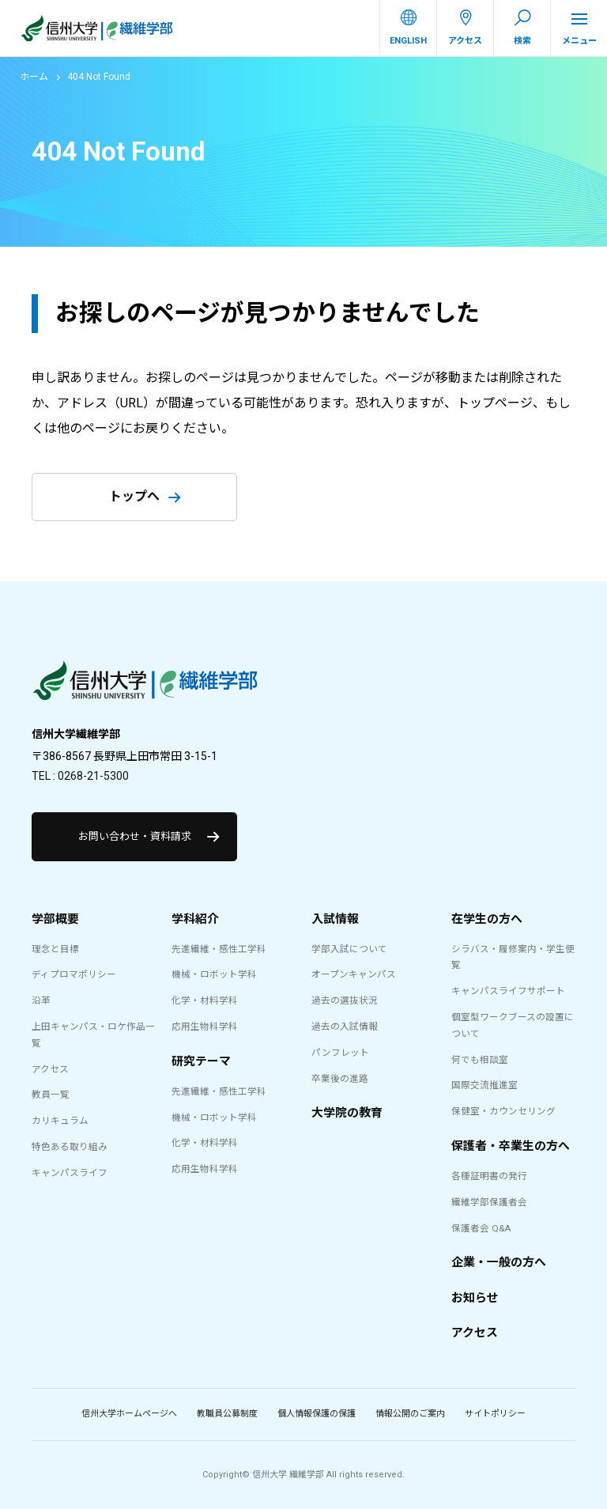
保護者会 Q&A (481, 1228)
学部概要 (55, 919)
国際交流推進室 (484, 1085)
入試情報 (335, 919)
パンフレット (340, 1052)
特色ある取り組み (69, 1146)
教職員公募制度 (227, 1414)
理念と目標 (55, 949)
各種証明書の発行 (489, 1176)
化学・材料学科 (205, 1000)
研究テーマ (201, 1061)
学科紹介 (195, 919)
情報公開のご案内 (410, 1414)
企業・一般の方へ (498, 1262)
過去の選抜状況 (344, 1000)
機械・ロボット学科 (214, 974)
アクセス (50, 1069)
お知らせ (475, 1298)
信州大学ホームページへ (129, 1414)
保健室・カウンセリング (503, 1111)
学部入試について (349, 949)
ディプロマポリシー (74, 974)
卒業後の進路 (339, 1078)
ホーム (34, 76)
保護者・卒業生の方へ (510, 1146)
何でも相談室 (479, 1059)
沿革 (41, 1000)
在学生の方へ (486, 919)
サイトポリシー (495, 1414)
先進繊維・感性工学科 (219, 949)
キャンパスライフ (69, 1172)
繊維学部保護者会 (489, 1202)
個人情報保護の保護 (316, 1414)
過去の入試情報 (344, 1026)
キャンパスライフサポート (508, 991)
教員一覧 (51, 1094)
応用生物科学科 (205, 1026)
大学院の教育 (347, 1113)
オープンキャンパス (353, 974)
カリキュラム (60, 1120)
